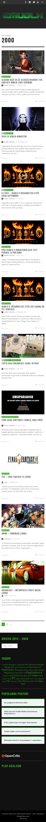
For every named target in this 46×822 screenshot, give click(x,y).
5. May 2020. (19, 378)
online (35, 670)
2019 (33, 681)
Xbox (41, 675)
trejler (35, 675)
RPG (26, 664)
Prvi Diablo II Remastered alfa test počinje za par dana (19, 260)
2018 (28, 681)
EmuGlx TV (7, 369)
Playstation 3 (12, 665)
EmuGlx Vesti (6, 76)
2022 (30, 670)
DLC (16, 681)
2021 (21, 673)
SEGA (12, 681)
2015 (16, 667)
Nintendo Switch (22, 670)
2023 (12, 667)
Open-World (20, 679)
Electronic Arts (24, 667)
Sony (9, 679)
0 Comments (39, 101)
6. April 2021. (19, 264)
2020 (27, 678)
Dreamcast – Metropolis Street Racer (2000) (21, 600)
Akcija (7, 667)
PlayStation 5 (9, 669)
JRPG (6, 665)
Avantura (32, 664)
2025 (20, 681)
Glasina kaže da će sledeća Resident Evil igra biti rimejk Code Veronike (22, 81)
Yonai (5, 491)
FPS (36, 681)
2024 (17, 673)
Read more (6, 101)
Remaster (21, 665)
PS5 (8, 681)
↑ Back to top (23, 819)
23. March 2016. (13, 491)
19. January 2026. (21, 85)
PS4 (24, 681)
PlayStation (9, 672)
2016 (29, 675)
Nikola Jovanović (9, 378)
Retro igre (4, 482)
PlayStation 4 (34, 672)
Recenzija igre (21, 675)
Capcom (6, 676)
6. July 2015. (12, 605)
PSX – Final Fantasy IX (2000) (16, 485)
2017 (31, 679)
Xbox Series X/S (35, 667)
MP (24, 673)
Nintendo (40, 664)
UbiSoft (12, 676)
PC (14, 678)
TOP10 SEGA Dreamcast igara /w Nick (20, 372)
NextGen (41, 670)
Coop (36, 679)
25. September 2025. (21, 151)
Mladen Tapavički (9, 85)
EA (3, 665)
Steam (4, 679)
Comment (40, 621)
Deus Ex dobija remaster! (14, 145)
